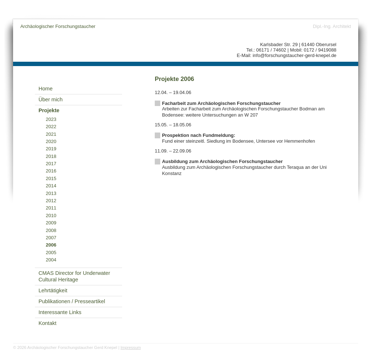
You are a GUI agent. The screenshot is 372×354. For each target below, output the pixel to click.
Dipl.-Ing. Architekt (332, 26)
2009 (51, 222)
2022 (51, 126)
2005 (51, 252)
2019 (51, 148)
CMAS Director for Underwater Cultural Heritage (74, 276)
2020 (51, 141)
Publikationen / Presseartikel (72, 301)
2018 (51, 156)
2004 (51, 260)
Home (46, 88)
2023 (51, 119)
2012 (51, 200)
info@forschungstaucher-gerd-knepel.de (295, 55)
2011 (51, 208)
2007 (51, 237)
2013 (51, 193)
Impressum (131, 347)
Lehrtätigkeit (53, 290)
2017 (51, 163)
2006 (51, 245)
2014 (51, 185)
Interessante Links (60, 312)
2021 (51, 134)
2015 (51, 178)
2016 (51, 171)
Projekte (49, 110)
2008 (51, 230)
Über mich (50, 99)
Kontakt (47, 323)
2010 (51, 215)
